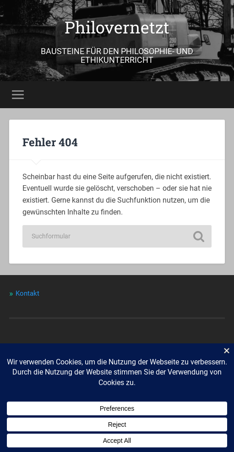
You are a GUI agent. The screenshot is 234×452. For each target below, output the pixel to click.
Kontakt (27, 293)
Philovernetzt (117, 27)
